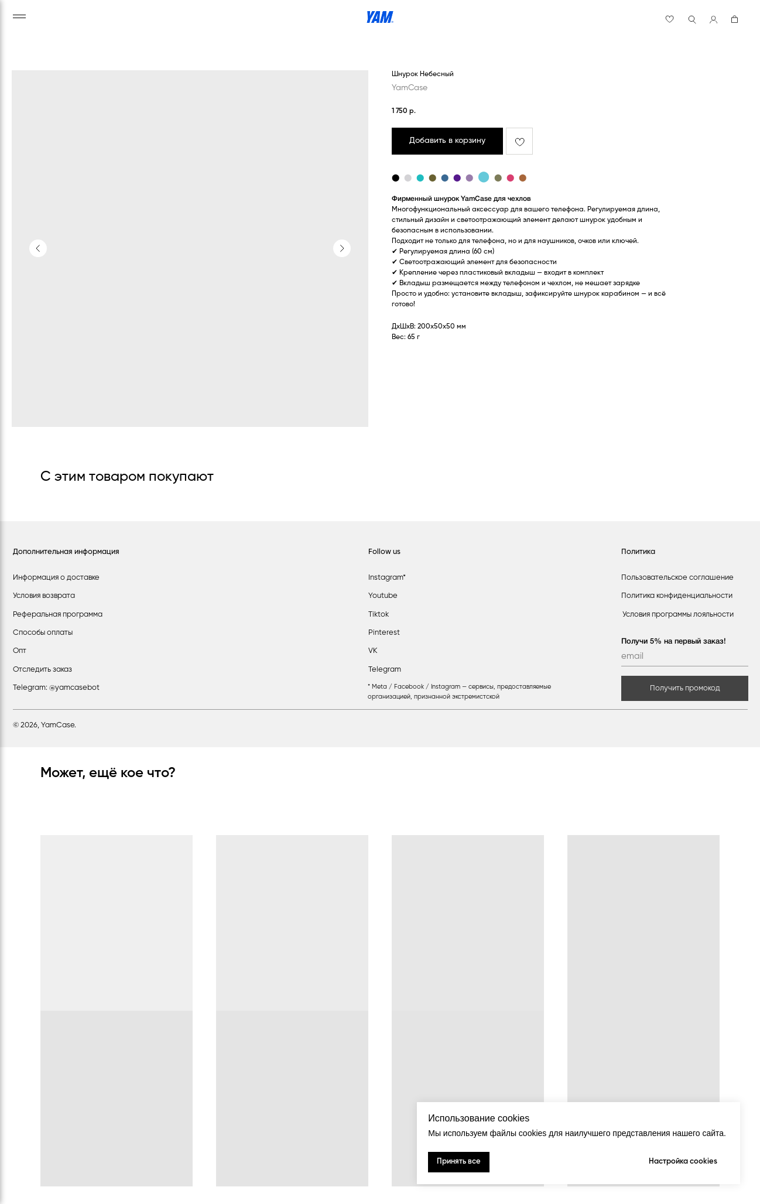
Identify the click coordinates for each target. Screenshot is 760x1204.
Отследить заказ (42, 669)
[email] (684, 657)
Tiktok (378, 614)
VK (373, 651)
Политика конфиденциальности (676, 596)
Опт (19, 651)
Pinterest (384, 633)
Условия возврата (44, 596)
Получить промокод (685, 688)
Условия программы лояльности (678, 614)
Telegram (384, 669)
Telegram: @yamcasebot (56, 688)
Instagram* (387, 578)
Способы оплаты (43, 633)
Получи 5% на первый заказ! (673, 641)
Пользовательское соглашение (677, 578)
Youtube (383, 596)
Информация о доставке (56, 578)
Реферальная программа (57, 614)
